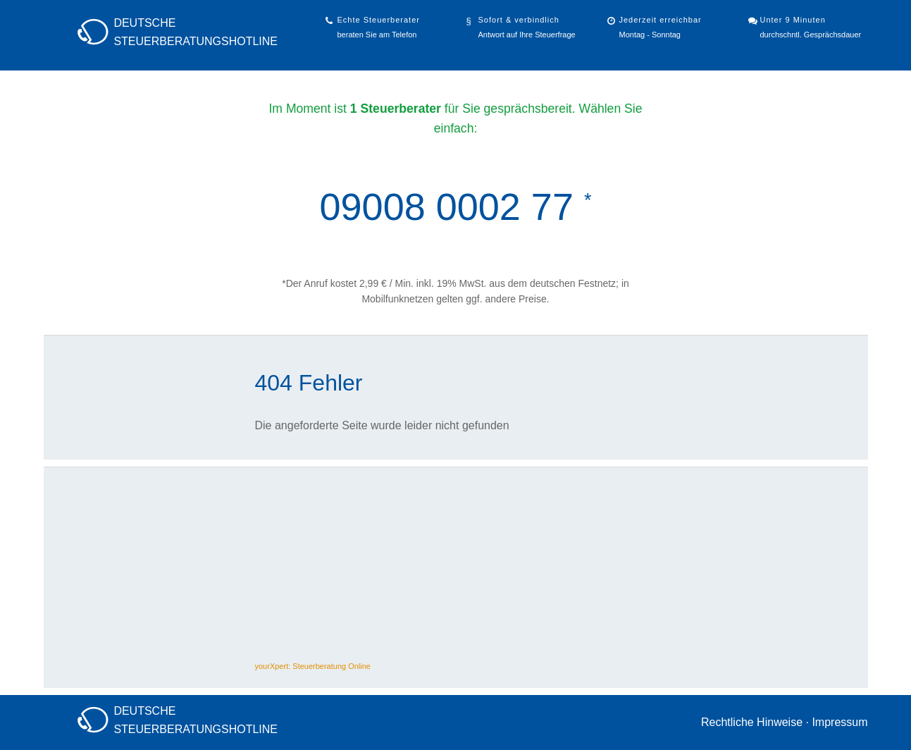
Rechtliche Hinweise (751, 722)
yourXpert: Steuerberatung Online (313, 666)
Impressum (839, 722)
